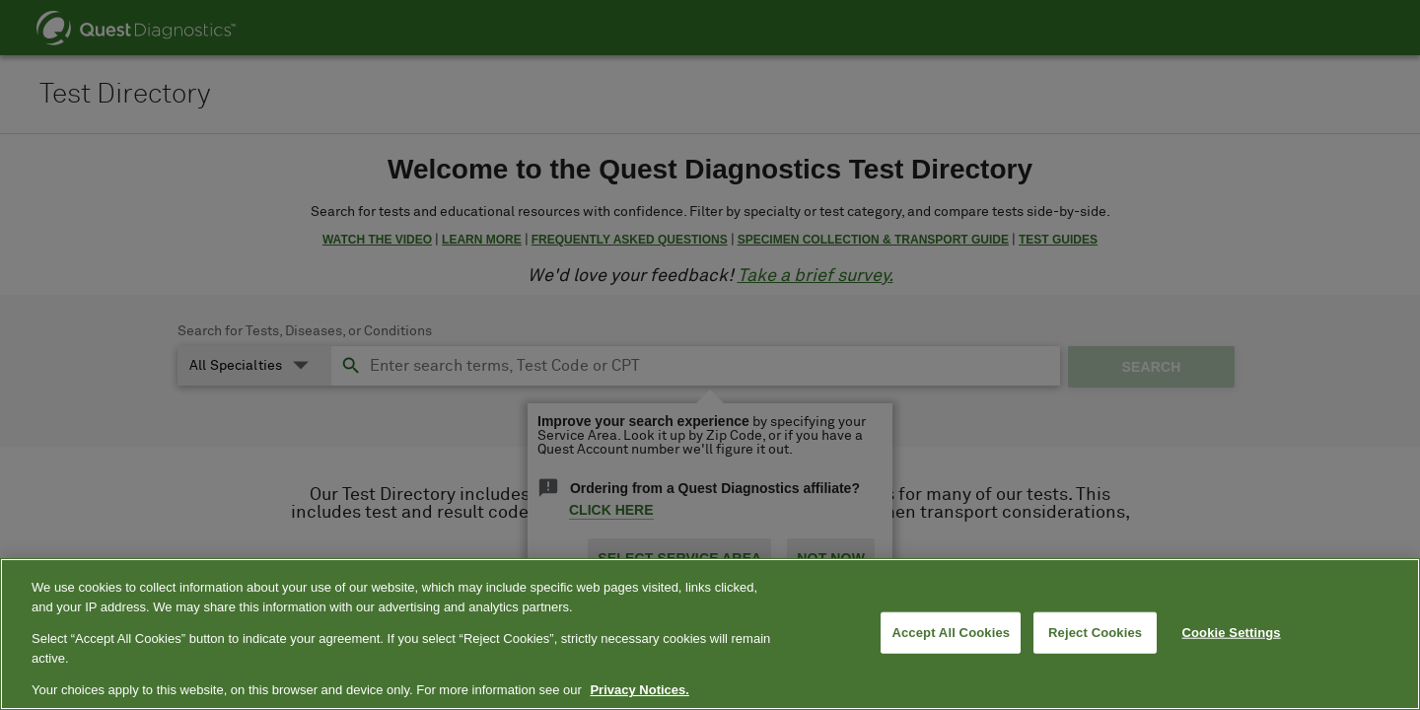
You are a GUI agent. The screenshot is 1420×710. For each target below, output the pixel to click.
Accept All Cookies (950, 632)
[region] (710, 634)
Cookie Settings (1231, 632)
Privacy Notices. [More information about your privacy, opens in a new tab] (639, 689)
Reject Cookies (1095, 632)
